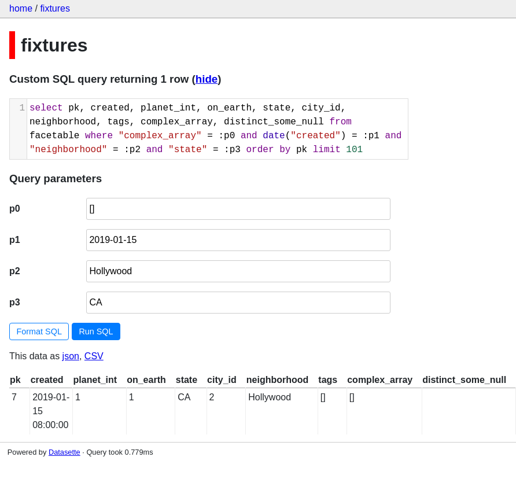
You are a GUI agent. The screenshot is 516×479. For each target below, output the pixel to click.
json (70, 356)
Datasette (64, 452)
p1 (14, 240)
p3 (14, 302)
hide (207, 79)
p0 (14, 208)
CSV (94, 356)
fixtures (55, 8)
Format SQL (39, 331)
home (20, 8)
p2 (14, 271)
